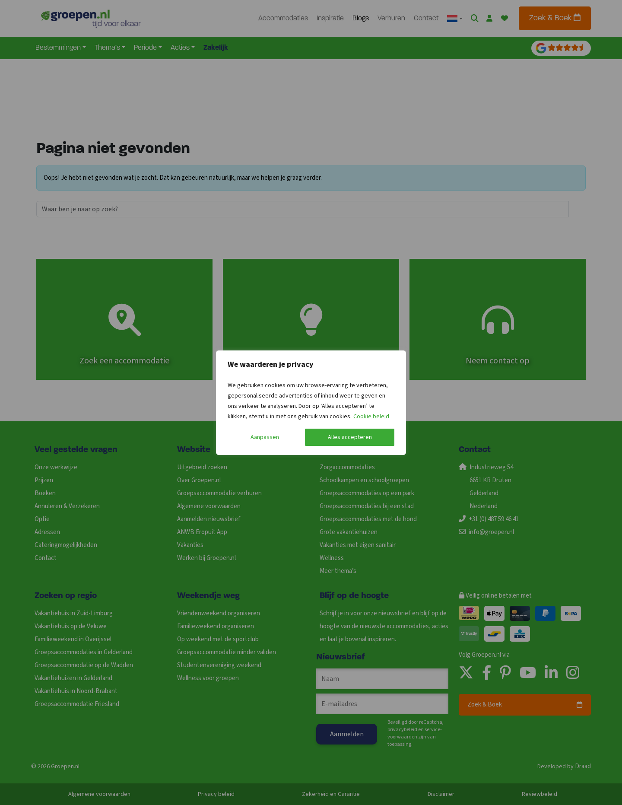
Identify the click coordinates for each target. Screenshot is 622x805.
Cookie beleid (371, 416)
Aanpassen (265, 437)
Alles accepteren (350, 437)
